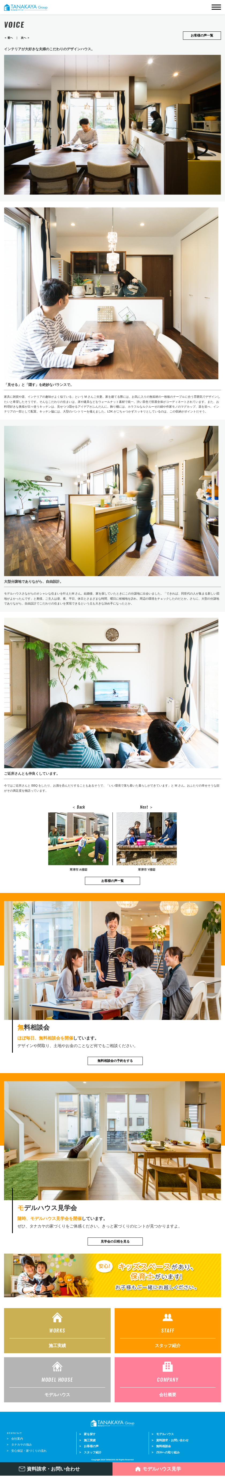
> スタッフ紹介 (90, 1451)
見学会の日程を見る (115, 1241)
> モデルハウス (163, 1433)
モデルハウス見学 (161, 1469)
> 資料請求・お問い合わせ (170, 1439)
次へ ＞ (25, 37)
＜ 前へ (8, 37)
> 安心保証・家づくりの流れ (27, 1450)
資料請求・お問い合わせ (53, 1469)
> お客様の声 (89, 1445)
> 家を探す (87, 1433)
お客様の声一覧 (202, 36)
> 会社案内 (15, 1438)
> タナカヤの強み (19, 1444)
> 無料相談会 (161, 1445)
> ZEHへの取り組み (166, 1451)
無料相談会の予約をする (115, 1061)
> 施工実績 (87, 1439)
